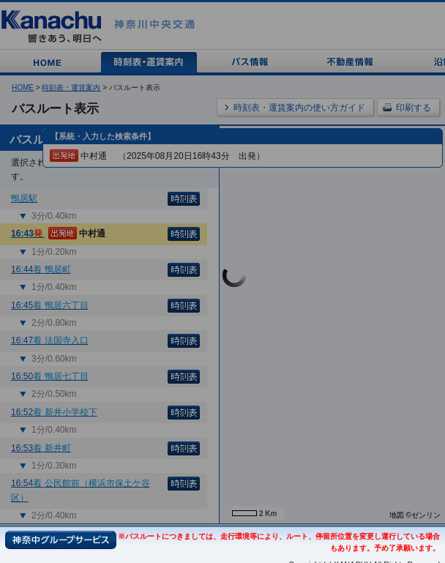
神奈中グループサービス (60, 540)
